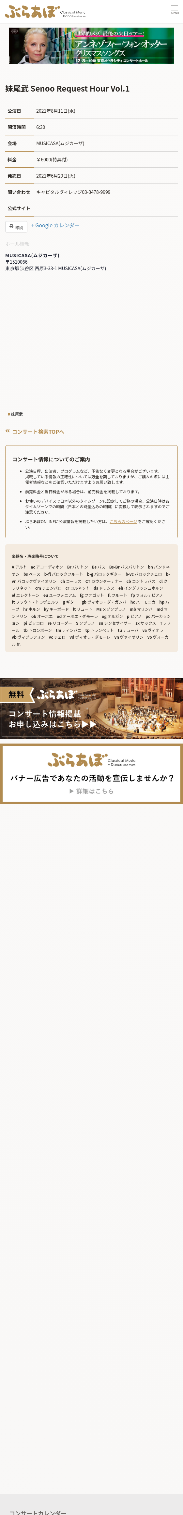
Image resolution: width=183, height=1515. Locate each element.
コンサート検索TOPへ (34, 431)
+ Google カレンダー (55, 225)
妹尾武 (17, 414)
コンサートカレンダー (38, 1458)
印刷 (16, 226)
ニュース (23, 1483)
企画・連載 (25, 1494)
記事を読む (23, 1471)
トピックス (25, 1506)
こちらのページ (123, 521)
